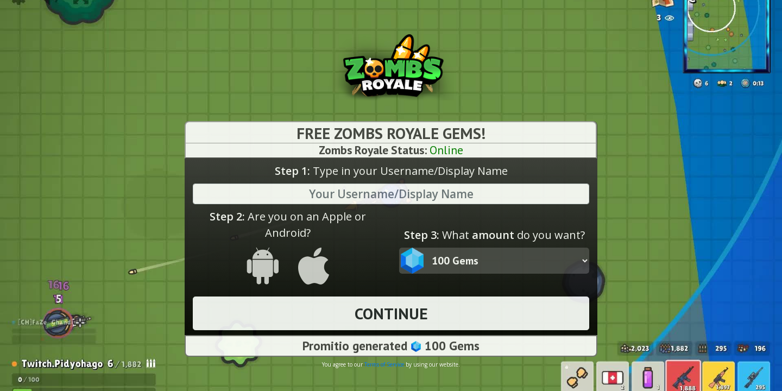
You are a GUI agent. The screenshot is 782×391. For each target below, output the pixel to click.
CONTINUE (391, 314)
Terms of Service (384, 365)
